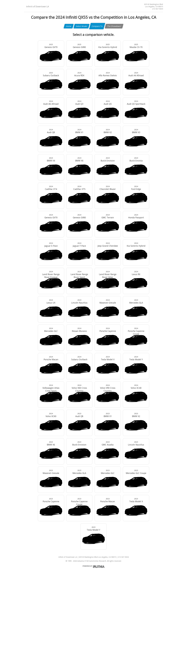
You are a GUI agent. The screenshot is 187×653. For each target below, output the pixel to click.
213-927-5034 (157, 9)
